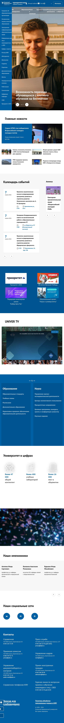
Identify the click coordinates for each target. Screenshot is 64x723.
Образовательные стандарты (13, 394)
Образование (25, 9)
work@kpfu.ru (39, 658)
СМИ (3, 100)
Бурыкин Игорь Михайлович (50, 567)
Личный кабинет (31, 3)
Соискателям (5, 90)
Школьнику (5, 60)
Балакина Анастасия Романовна (30, 567)
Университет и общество (60, 10)
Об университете (16, 10)
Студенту (4, 63)
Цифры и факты (6, 49)
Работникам (5, 87)
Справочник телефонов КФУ (15, 685)
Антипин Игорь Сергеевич (7, 567)
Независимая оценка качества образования (6, 21)
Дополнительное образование (14, 407)
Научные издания (41, 416)
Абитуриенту (5, 56)
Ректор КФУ (5, 52)
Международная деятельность (52, 10)
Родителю (4, 67)
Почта (40, 3)
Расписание (7, 403)
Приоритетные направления (45, 405)
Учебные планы (8, 398)
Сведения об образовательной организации (7, 13)
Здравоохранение (41, 9)
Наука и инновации (32, 11)
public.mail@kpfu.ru (9, 677)
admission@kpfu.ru (40, 674)
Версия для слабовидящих (11, 702)
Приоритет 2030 (6, 104)
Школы (4, 77)
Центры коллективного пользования (48, 401)
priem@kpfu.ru (7, 658)
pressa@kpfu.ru (39, 646)
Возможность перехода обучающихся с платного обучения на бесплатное (32, 95)
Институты (58, 3)
